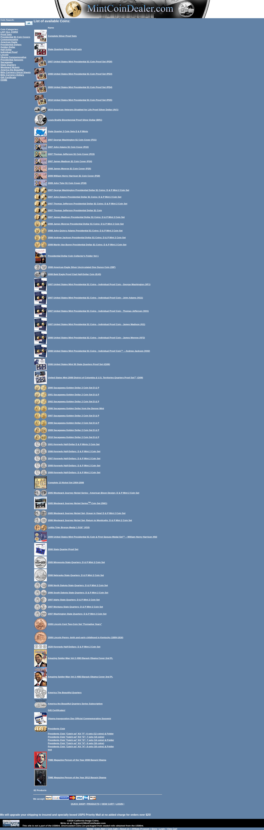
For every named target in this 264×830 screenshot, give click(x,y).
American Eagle (9, 42)
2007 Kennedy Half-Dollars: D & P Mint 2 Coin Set (74, 458)
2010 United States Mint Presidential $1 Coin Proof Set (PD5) (80, 100)
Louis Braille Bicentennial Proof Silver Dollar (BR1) (75, 120)
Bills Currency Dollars (12, 75)
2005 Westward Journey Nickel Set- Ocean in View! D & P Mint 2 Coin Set (86, 513)
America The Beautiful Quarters (64, 692)
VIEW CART (107, 804)
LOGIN (119, 804)
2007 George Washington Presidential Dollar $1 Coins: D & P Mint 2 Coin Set (88, 190)
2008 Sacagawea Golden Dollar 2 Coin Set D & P (73, 423)
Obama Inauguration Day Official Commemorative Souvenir (79, 718)
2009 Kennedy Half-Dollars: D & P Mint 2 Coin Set (74, 472)
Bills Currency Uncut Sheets (16, 72)
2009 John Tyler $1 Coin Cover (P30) (67, 183)
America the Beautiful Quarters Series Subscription (75, 703)
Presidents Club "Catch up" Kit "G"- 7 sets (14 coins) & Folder (81, 740)
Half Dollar (6, 49)
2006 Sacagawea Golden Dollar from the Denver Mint (76, 408)
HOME (4, 80)
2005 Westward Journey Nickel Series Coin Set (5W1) (77, 503)
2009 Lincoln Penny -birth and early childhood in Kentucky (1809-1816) (85, 637)
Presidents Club (56, 728)
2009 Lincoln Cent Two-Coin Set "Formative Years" (75, 624)
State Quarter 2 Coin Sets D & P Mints (68, 131)
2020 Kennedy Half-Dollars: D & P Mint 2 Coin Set (74, 646)
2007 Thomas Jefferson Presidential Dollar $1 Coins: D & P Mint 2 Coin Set (87, 203)
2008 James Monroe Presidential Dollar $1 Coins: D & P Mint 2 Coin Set (86, 224)
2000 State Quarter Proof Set (63, 549)
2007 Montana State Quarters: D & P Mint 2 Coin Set (75, 607)
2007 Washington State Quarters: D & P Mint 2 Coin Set (77, 614)
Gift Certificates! (56, 710)
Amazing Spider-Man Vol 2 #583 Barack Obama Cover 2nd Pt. (80, 658)
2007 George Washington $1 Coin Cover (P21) (72, 140)
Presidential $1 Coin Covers (15, 37)
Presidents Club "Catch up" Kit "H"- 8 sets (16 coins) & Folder (81, 746)
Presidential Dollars (11, 44)
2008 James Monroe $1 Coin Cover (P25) (69, 168)
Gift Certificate (8, 77)
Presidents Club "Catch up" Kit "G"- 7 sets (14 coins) (76, 737)
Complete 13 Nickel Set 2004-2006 (66, 482)
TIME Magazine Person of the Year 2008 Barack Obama (77, 760)
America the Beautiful (12, 70)
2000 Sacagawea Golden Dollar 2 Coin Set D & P (73, 387)
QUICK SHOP (78, 804)
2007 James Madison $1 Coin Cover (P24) (70, 161)
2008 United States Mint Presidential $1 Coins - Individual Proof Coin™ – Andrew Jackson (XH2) (99, 351)
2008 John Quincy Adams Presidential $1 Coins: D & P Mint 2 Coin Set (85, 230)
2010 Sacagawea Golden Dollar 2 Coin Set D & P (73, 437)
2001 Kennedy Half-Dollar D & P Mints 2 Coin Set (74, 444)
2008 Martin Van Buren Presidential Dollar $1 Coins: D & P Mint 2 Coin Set (87, 244)
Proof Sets (6, 34)
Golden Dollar (8, 47)
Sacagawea (7, 62)
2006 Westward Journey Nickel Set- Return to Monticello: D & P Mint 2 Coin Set (90, 520)
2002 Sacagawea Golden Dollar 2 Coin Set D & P (73, 401)
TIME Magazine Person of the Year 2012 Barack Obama (77, 777)
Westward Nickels (10, 67)
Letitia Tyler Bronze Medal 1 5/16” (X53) (69, 527)
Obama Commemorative (13, 57)
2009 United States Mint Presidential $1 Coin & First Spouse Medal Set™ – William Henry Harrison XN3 (102, 537)
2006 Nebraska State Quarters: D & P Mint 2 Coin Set (76, 575)
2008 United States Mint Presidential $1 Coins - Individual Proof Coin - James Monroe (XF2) (96, 337)
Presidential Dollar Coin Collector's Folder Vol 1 (73, 256)
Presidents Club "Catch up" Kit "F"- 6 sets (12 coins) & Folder (80, 733)
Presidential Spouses (12, 59)
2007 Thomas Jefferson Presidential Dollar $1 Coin (75, 210)
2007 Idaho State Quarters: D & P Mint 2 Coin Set (74, 599)
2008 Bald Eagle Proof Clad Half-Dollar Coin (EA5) (74, 274)
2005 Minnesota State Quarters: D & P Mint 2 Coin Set (76, 562)
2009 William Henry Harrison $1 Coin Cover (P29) (74, 176)
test (50, 749)
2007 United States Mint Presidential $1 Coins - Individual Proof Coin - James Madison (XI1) (96, 324)
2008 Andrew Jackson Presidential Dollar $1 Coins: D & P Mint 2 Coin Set (87, 237)
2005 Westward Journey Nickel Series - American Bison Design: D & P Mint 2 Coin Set (93, 493)
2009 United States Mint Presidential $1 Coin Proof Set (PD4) (80, 87)
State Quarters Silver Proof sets (65, 49)
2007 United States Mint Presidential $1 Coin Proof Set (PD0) (80, 61)
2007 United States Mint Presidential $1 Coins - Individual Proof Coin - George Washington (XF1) (99, 284)
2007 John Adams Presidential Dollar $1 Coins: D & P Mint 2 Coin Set (84, 197)
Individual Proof (9, 52)
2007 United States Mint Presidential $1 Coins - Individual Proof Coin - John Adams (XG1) (95, 297)
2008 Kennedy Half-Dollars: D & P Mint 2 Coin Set (74, 465)
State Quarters (8, 65)
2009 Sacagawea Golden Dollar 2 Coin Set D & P (73, 430)
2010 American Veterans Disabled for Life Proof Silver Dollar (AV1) (83, 109)
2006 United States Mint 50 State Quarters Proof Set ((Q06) (79, 364)
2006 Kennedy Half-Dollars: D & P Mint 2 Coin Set (74, 451)
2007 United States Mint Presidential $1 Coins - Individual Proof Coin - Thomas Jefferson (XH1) (98, 311)
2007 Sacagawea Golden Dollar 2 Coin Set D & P (73, 415)
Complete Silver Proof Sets (62, 36)
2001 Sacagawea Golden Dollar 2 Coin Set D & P (73, 394)
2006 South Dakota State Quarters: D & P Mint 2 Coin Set (78, 592)
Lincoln (4, 54)
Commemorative (9, 39)
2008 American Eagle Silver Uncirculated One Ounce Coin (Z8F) (82, 267)
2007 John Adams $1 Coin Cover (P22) (68, 147)
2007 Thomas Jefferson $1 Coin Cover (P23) (71, 154)
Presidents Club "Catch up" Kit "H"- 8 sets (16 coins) (76, 743)
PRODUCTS (93, 804)
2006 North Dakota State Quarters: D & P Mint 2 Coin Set (78, 585)
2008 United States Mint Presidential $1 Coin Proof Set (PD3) (80, 74)
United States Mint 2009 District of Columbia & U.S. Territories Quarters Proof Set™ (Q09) (95, 377)
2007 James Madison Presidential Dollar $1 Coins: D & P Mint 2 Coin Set (86, 217)
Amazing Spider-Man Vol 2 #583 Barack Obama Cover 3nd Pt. (80, 676)
